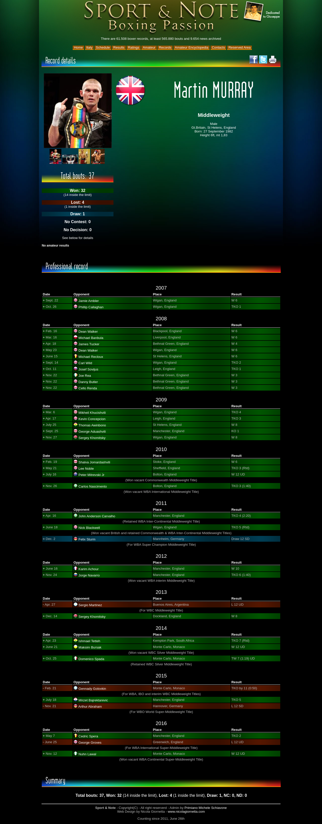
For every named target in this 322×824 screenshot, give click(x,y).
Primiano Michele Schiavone (205, 808)
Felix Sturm (86, 539)
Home (78, 47)
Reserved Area (239, 47)
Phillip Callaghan (90, 307)
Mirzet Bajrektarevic (93, 700)
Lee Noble (86, 468)
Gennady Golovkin (92, 689)
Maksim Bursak (89, 647)
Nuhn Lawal (87, 754)
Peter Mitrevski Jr (91, 475)
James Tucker (88, 344)
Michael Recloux (90, 357)
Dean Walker (88, 331)
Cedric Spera (88, 736)
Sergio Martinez (90, 605)
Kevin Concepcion (91, 419)
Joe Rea (84, 375)
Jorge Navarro (89, 575)
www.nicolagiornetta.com (186, 811)
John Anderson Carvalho (96, 516)
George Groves (89, 742)
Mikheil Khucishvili (92, 413)
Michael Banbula (90, 338)
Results (118, 47)
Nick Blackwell (89, 528)
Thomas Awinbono (92, 425)
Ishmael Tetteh (89, 641)
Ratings (133, 47)
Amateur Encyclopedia (191, 47)
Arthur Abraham (90, 706)
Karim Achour (88, 569)
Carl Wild (85, 363)
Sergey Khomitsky (91, 438)
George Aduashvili (92, 431)
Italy (89, 47)
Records (165, 47)
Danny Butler (88, 382)
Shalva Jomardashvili (94, 462)
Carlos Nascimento (92, 486)
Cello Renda (87, 388)
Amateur (149, 47)
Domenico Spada (91, 659)
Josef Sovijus (88, 369)
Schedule (103, 47)
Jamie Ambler (88, 301)
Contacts (218, 47)
